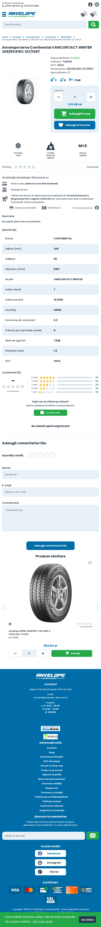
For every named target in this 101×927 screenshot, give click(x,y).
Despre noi (52, 788)
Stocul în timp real (52, 765)
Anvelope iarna (33, 37)
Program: (50, 702)
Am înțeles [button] (87, 919)
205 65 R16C (66, 37)
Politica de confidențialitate (51, 796)
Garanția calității (52, 783)
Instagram (49, 863)
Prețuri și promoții (51, 770)
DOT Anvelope (51, 761)
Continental (50, 37)
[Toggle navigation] (4, 14)
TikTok (48, 872)
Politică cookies (52, 801)
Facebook (49, 853)
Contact (52, 747)
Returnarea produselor (51, 779)
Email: (50, 694)
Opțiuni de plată (51, 774)
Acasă (5, 37)
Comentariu (10, 503)
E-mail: (7, 485)
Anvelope (16, 37)
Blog (51, 752)
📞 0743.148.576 (11, 5)
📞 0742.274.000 (30, 5)
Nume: (6, 468)
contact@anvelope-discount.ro (51, 697)
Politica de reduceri (51, 805)
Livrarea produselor (51, 756)
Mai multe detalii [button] (43, 921)
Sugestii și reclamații (51, 810)
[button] (3, 607)
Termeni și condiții (52, 792)
